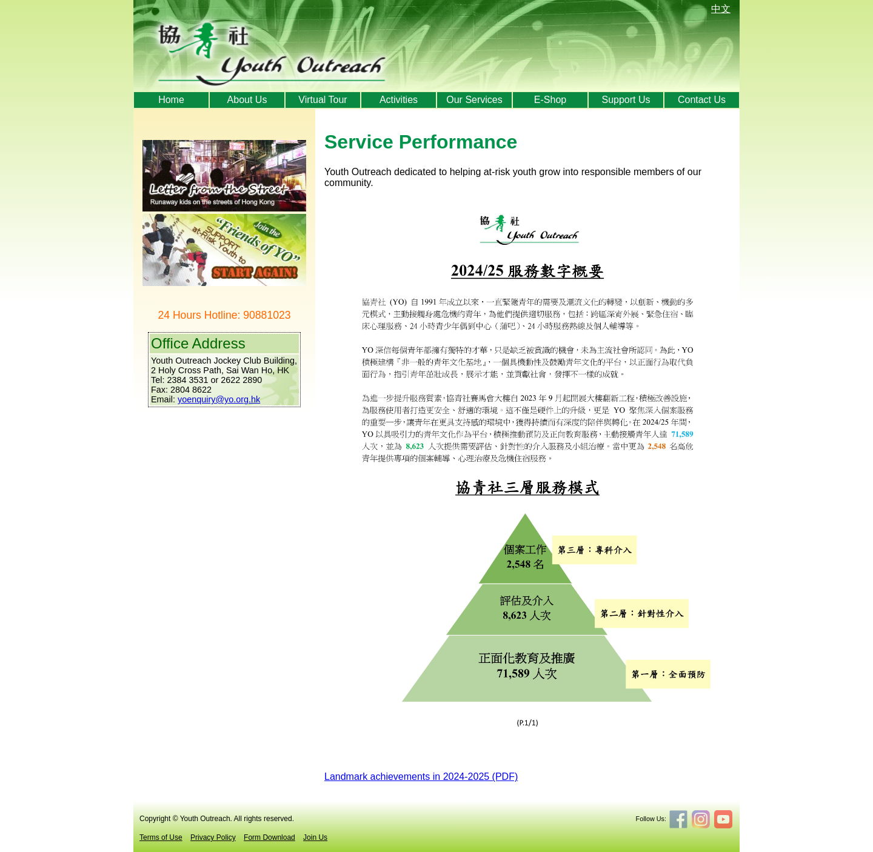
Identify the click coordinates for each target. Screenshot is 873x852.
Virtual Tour (322, 100)
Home (171, 100)
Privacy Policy (213, 837)
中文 (721, 9)
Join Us (315, 837)
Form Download (269, 837)
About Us (247, 100)
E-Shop (550, 100)
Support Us (625, 100)
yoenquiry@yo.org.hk (219, 399)
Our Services (474, 100)
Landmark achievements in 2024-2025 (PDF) (421, 776)
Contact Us (702, 100)
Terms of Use (160, 837)
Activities (399, 100)
